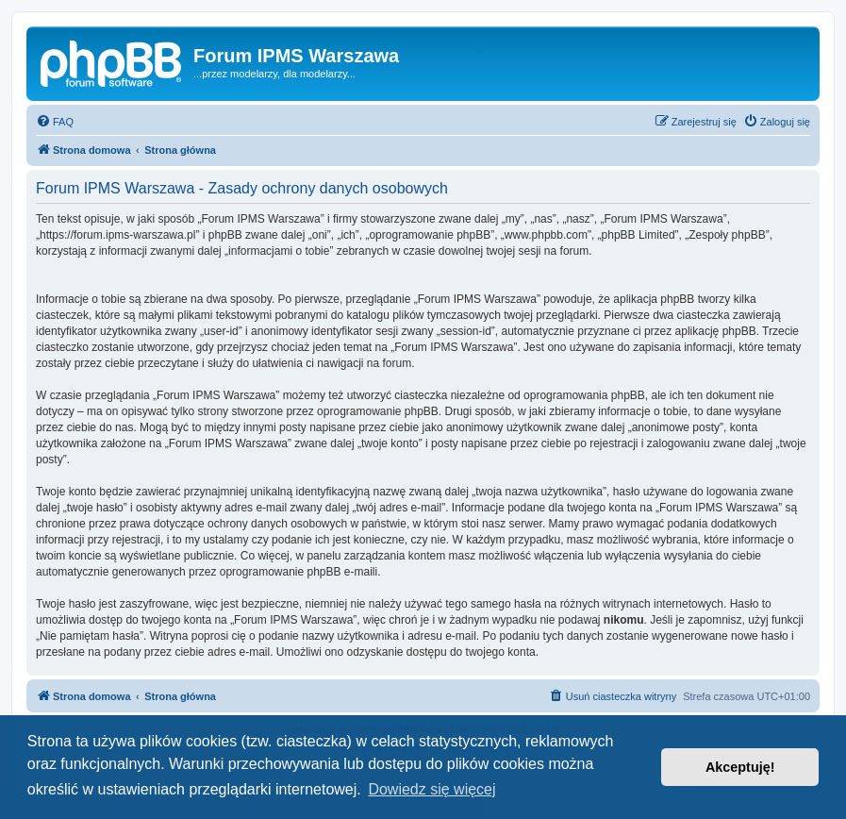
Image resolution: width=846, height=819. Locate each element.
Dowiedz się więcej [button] (431, 789)
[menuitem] (55, 121)
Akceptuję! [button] (740, 767)
